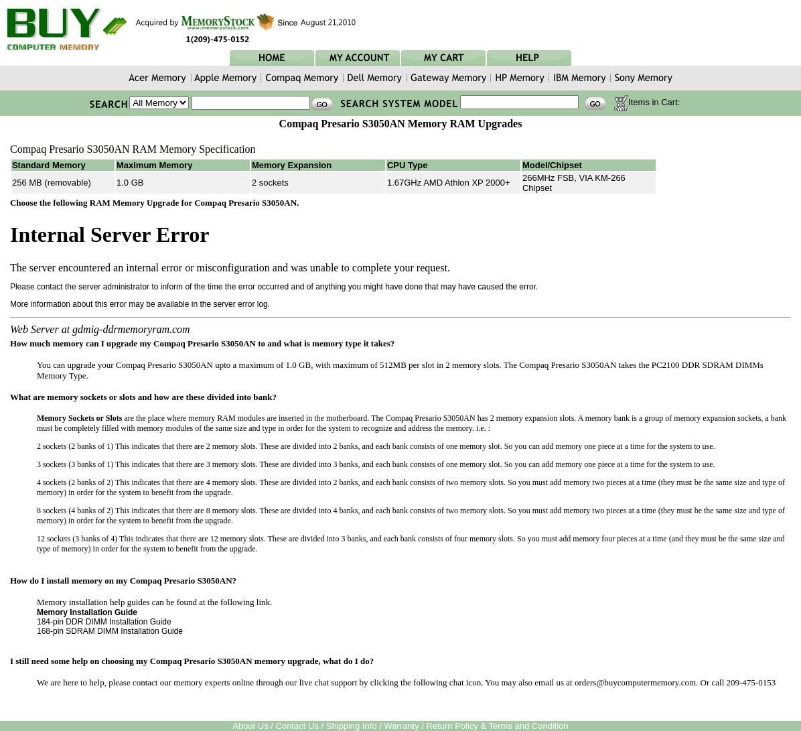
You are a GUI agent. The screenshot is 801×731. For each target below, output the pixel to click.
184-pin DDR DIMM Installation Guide (104, 621)
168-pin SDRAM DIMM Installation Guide (110, 631)
